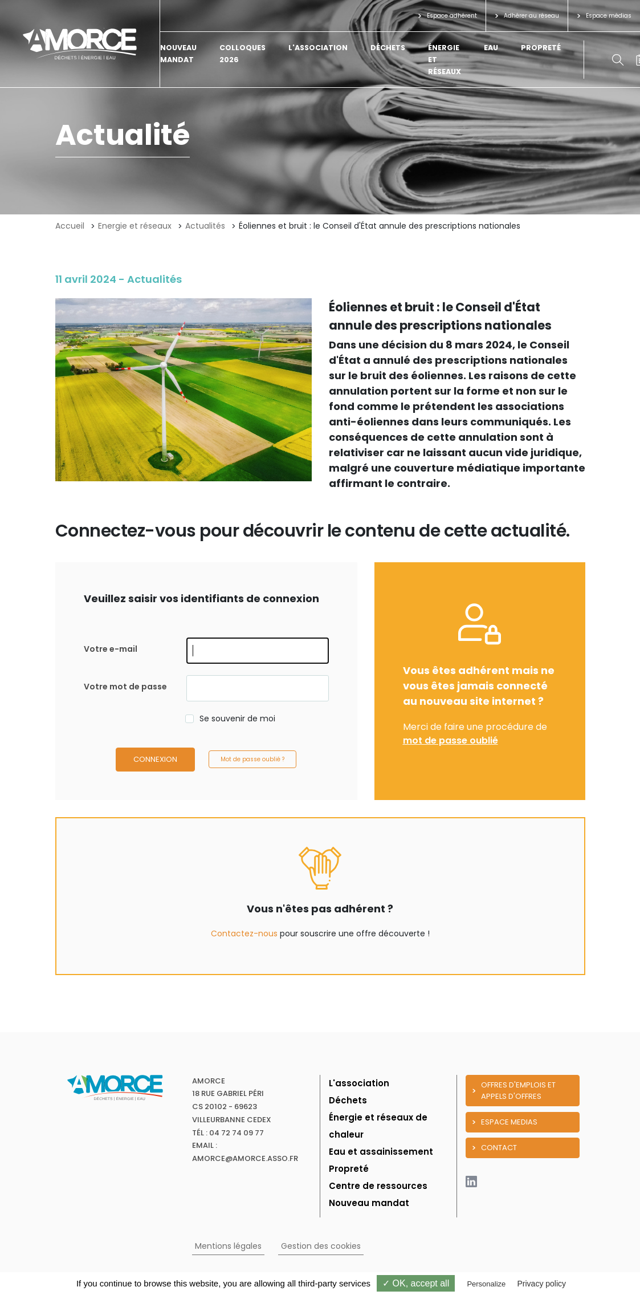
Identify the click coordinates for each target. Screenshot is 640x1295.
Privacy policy (541, 1283)
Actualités (205, 226)
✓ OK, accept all (415, 1283)
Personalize (486, 1284)
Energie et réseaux (135, 226)
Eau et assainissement (381, 1152)
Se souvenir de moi (237, 718)
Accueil (69, 226)
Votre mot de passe (125, 686)
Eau (491, 47)
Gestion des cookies (321, 1246)
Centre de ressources (378, 1186)
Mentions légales (228, 1246)
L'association (318, 47)
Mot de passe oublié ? (252, 759)
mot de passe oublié (450, 740)
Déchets (387, 47)
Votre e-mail (110, 649)
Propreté (541, 47)
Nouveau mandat (369, 1203)
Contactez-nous (244, 933)
